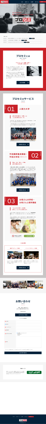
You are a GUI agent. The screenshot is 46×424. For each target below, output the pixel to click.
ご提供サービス (18, 419)
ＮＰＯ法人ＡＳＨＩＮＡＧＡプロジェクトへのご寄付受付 (16, 42)
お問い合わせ (26, 419)
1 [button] (17, 289)
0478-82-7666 (23, 315)
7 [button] (25, 289)
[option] (7, 284)
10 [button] (29, 289)
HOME (14, 419)
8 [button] (26, 289)
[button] (3, 285)
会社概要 (22, 419)
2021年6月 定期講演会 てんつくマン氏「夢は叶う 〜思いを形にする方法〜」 (18, 38)
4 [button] (21, 289)
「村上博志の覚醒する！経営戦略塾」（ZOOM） (14, 40)
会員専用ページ (31, 419)
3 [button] (20, 289)
